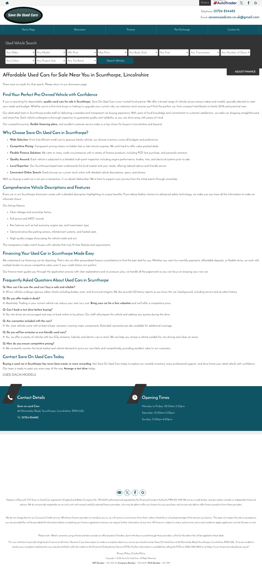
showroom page (77, 84)
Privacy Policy (123, 553)
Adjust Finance (245, 71)
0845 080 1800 (193, 547)
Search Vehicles (115, 60)
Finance (130, 29)
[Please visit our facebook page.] (248, 3)
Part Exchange (182, 29)
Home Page (28, 29)
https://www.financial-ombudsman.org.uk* (228, 547)
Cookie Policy (138, 553)
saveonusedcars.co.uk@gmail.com (234, 17)
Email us (205, 2)
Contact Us (233, 29)
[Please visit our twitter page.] (241, 3)
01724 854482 (224, 11)
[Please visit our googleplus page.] (255, 3)
